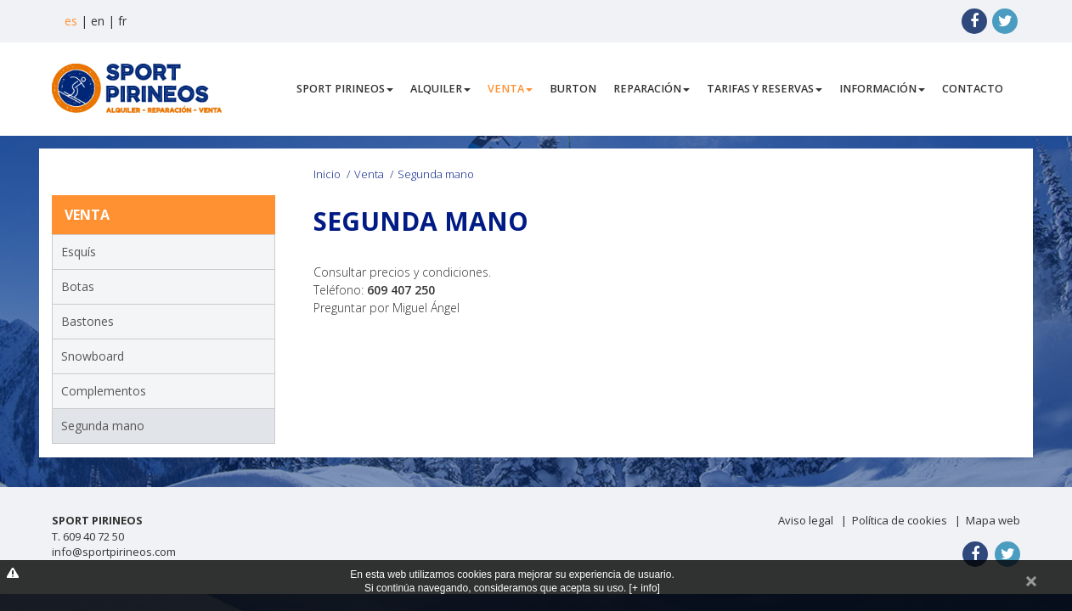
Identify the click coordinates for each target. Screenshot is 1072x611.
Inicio (327, 174)
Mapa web (993, 520)
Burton (573, 88)
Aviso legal (805, 520)
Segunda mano (102, 426)
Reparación (651, 88)
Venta (510, 88)
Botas (77, 286)
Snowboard (92, 356)
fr (122, 21)
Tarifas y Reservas (764, 88)
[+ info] (644, 588)
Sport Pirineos (344, 88)
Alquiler (440, 88)
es (71, 21)
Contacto (972, 88)
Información (882, 88)
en (97, 21)
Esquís (78, 252)
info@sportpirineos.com (114, 551)
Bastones (87, 321)
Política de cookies (899, 520)
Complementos (103, 391)
